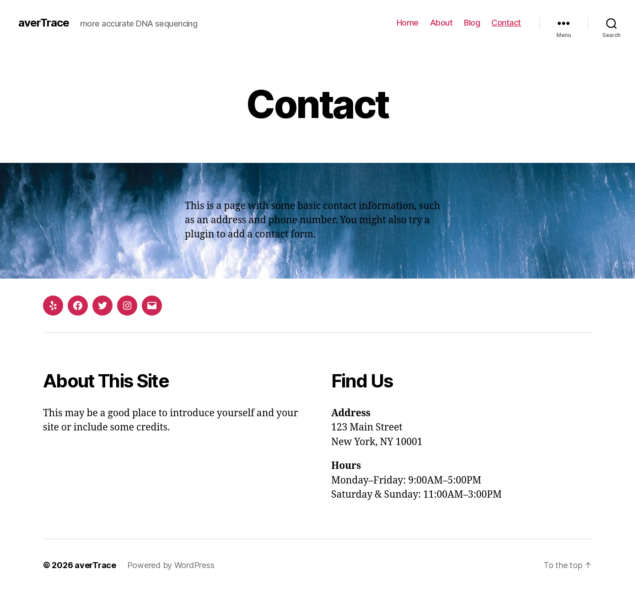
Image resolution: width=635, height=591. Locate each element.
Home (408, 22)
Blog (472, 22)
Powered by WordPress (171, 565)
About (441, 22)
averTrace (43, 22)
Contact (506, 22)
